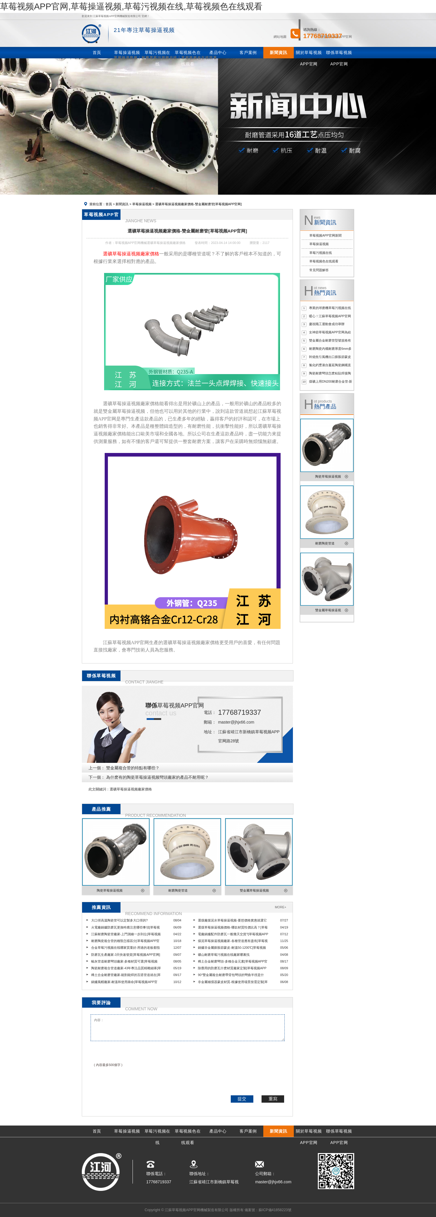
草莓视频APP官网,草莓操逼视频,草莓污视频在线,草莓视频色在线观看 (131, 6)
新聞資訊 (122, 204)
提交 (241, 1098)
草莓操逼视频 (142, 204)
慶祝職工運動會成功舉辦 (327, 324)
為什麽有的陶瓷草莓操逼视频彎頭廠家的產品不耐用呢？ (157, 777)
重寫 (273, 1098)
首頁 (109, 204)
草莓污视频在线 (320, 252)
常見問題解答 (319, 270)
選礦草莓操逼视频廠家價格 (131, 789)
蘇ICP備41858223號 (275, 1210)
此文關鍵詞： (99, 789)
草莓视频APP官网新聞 (325, 235)
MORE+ (280, 907)
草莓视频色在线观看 (323, 261)
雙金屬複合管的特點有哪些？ (133, 767)
